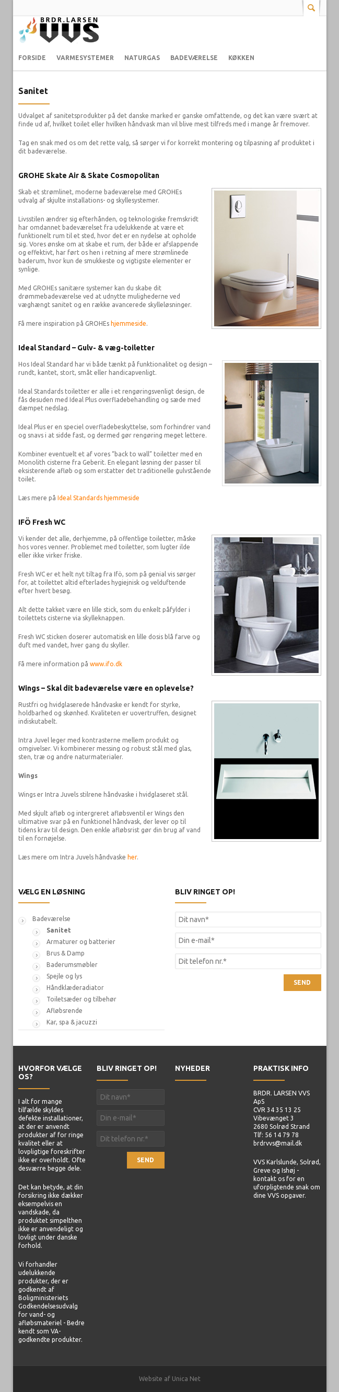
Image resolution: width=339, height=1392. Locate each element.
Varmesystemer (85, 57)
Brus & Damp (65, 953)
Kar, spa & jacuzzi (71, 1022)
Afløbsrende (64, 1010)
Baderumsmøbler (72, 964)
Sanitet (33, 91)
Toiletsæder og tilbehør (81, 999)
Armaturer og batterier (80, 941)
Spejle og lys (64, 976)
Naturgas (142, 57)
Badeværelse (194, 57)
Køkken (241, 57)
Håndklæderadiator (75, 987)
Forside (32, 57)
